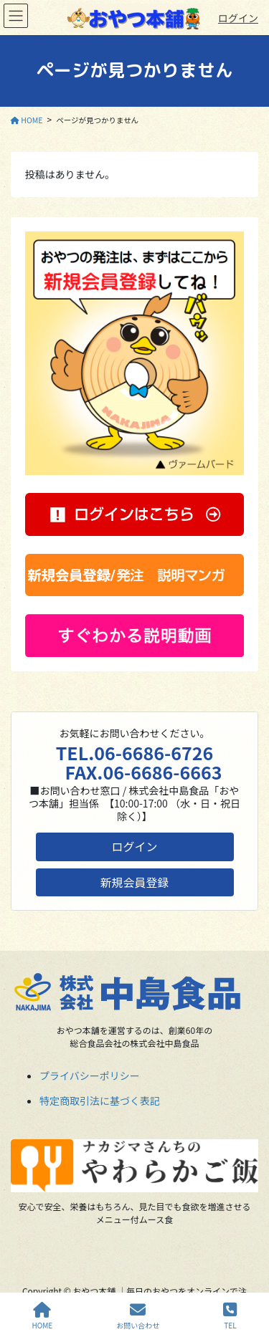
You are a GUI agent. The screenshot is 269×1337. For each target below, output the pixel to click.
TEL (230, 1316)
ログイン (238, 18)
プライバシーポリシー (89, 1075)
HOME (42, 1316)
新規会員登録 (134, 882)
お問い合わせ (137, 1316)
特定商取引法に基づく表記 (99, 1100)
